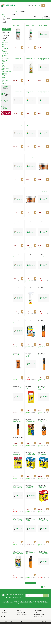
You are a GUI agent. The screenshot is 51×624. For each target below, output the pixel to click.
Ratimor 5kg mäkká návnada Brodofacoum (43, 26)
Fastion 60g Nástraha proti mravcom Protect (43, 520)
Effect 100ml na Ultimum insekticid (43, 421)
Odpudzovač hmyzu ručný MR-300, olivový (17, 124)
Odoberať (45, 595)
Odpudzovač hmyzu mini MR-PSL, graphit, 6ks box (43, 59)
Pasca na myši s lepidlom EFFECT (29, 388)
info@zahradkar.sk (23, 614)
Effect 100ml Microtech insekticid (30, 520)
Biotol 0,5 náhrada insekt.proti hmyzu (30, 92)
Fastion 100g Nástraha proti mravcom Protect (30, 421)
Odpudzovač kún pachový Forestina (17, 223)
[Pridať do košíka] (22, 47)
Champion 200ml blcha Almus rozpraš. (18, 256)
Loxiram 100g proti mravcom (17, 388)
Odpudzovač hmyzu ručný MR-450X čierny (30, 124)
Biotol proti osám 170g (30, 58)
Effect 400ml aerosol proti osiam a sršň (42, 355)
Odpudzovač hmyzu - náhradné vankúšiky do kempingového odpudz (30, 157)
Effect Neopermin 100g (43, 157)
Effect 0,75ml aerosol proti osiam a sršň (17, 421)
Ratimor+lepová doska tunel (17, 157)
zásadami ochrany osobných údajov (36, 601)
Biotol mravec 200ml (30, 288)
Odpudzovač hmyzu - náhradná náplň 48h (17, 190)
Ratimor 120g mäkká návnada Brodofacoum (17, 487)
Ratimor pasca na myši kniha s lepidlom (18, 454)
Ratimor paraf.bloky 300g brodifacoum (42, 454)
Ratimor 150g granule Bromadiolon (43, 487)
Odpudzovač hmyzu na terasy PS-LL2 (17, 92)
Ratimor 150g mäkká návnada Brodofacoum (30, 454)
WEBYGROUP (44, 621)
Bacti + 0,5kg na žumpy (43, 256)
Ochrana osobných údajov (38, 616)
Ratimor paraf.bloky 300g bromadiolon (30, 487)
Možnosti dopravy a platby (39, 614)
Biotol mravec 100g (17, 25)
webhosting (36, 621)
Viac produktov (31, 583)
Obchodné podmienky (38, 612)
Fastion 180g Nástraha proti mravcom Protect (18, 553)
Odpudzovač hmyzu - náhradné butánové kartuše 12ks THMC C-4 (43, 190)
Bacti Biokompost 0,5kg (18, 288)
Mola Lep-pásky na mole (43, 288)
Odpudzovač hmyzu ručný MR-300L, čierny (17, 59)
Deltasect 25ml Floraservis (29, 322)
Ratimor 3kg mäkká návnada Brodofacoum (43, 553)
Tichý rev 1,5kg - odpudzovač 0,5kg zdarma (42, 388)
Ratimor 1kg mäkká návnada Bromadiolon (17, 322)
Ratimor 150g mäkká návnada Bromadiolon (17, 520)
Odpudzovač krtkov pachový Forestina (30, 223)
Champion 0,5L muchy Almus (43, 223)
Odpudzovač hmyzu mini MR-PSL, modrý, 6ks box (43, 92)
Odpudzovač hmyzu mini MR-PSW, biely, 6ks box (43, 124)
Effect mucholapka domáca (17, 355)
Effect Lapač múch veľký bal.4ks (31, 553)
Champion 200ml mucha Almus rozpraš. (31, 256)
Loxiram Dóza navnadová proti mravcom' (29, 355)
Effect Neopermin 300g (30, 190)
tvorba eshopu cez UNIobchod (28, 621)
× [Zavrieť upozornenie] (49, 623)
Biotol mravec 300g (30, 25)
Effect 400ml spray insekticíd (42, 322)
